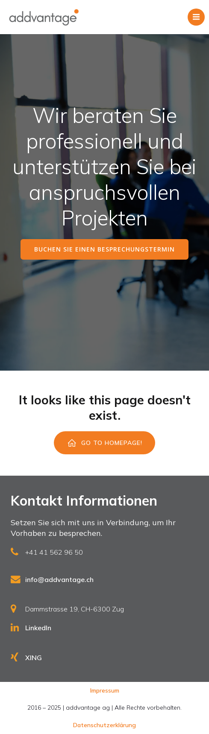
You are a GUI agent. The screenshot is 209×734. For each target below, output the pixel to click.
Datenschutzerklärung (104, 725)
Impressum (104, 690)
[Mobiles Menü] (196, 17)
